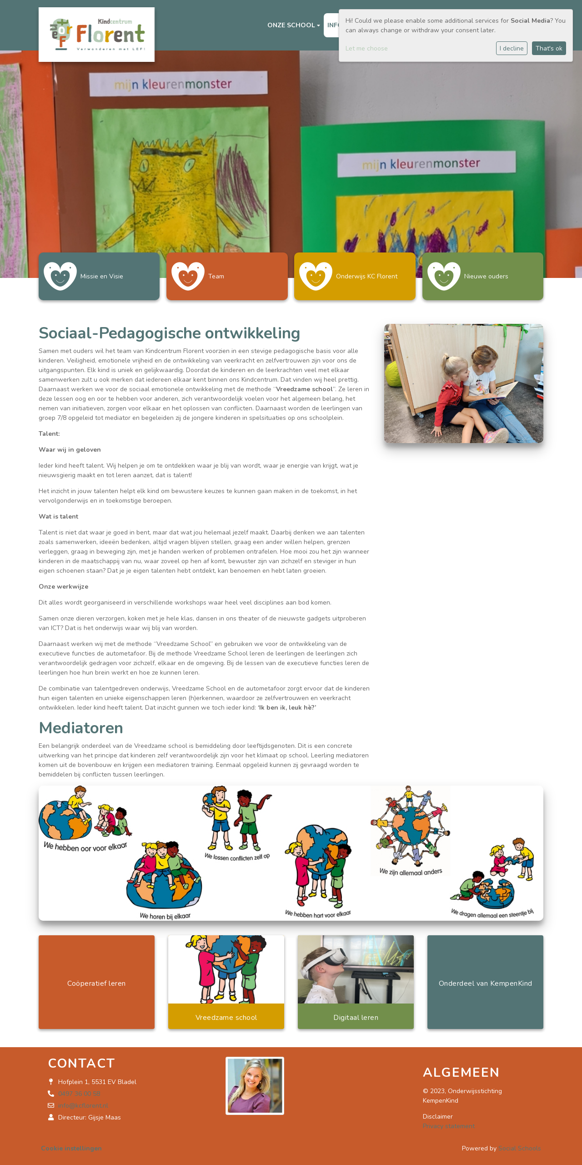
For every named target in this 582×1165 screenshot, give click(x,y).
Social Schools (519, 1144)
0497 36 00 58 (79, 1090)
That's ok (549, 48)
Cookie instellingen (71, 1144)
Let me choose (367, 48)
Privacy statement (449, 1122)
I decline (512, 48)
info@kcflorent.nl (83, 1102)
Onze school (292, 25)
